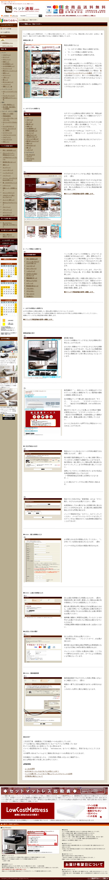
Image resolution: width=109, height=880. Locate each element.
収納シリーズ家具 (8, 113)
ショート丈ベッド (8, 170)
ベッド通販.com (23, 20)
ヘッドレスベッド (8, 173)
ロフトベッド (7, 75)
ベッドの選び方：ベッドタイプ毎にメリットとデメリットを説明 (48, 774)
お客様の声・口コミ (8, 243)
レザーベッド (7, 185)
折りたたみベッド (8, 82)
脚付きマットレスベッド (10, 71)
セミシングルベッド (8, 192)
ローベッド (6, 57)
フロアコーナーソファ (9, 135)
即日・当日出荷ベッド (9, 150)
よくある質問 (30, 769)
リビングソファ (7, 139)
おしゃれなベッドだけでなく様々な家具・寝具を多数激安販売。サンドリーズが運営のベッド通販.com (70, 15)
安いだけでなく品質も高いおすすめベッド (10, 224)
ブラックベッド (7, 210)
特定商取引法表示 (7, 255)
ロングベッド (7, 167)
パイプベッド (7, 175)
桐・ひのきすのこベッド (10, 182)
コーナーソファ (7, 132)
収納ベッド (6, 61)
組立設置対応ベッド (8, 215)
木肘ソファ (6, 141)
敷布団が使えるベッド (9, 162)
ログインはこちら (7, 46)
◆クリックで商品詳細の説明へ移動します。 (79, 194)
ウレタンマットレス (9, 95)
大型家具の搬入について (34, 776)
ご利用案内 (6, 15)
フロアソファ (7, 137)
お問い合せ (15, 15)
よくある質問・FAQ (8, 240)
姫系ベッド (6, 73)
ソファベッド (7, 84)
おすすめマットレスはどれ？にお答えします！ (42, 771)
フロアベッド (7, 55)
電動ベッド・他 (7, 86)
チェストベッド (7, 68)
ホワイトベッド (7, 212)
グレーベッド (7, 207)
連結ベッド (6, 165)
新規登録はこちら (7, 43)
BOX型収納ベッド (8, 64)
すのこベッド (7, 59)
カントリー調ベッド (8, 200)
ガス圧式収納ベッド (9, 66)
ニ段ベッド (6, 77)
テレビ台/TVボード (8, 126)
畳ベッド (5, 80)
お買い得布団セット (9, 104)
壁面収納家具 (7, 116)
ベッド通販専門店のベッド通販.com (98, 878)
